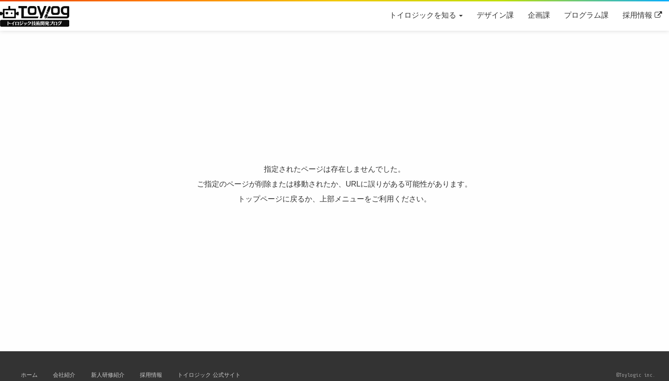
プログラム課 (586, 15)
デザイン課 (495, 15)
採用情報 (637, 15)
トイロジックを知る (426, 15)
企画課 (539, 15)
